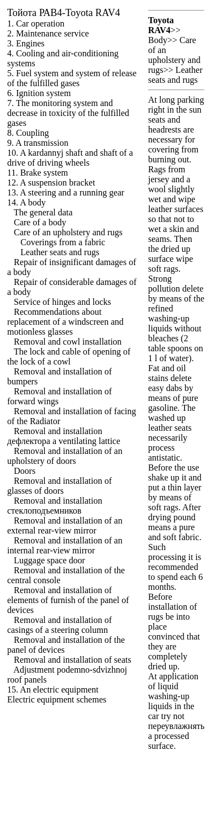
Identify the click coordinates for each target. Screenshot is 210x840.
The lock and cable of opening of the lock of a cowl (68, 356)
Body (157, 40)
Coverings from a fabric (62, 242)
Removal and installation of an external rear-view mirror (64, 525)
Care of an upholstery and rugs (68, 232)
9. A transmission (38, 142)
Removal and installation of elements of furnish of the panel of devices (68, 600)
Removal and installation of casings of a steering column (59, 625)
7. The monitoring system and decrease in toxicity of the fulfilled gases (68, 113)
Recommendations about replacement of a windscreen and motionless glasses (65, 321)
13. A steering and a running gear (65, 192)
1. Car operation (36, 23)
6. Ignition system (39, 93)
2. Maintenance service (48, 33)
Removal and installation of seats (72, 659)
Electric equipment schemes (56, 699)
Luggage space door (49, 560)
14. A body (26, 202)
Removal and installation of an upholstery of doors (64, 456)
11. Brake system (37, 172)
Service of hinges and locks (62, 302)
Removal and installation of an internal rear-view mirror (64, 545)
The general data (43, 212)
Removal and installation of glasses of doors (59, 485)
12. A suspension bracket (51, 182)
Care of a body (40, 222)
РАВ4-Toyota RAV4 (63, 12)
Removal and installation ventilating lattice (63, 436)
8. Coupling (28, 133)
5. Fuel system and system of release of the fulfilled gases (71, 78)
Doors (24, 471)
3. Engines (26, 43)
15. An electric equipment (52, 689)
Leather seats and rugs (59, 252)
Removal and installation (54, 505)
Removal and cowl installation (68, 341)
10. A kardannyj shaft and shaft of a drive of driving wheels (70, 157)
